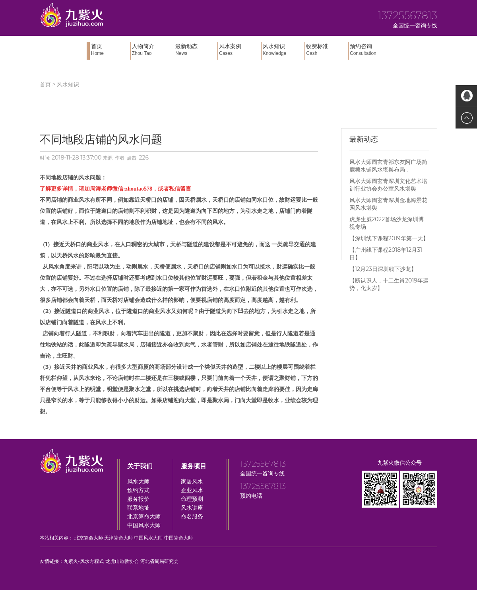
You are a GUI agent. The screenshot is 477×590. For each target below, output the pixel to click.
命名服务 (192, 516)
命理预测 (192, 498)
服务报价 (138, 498)
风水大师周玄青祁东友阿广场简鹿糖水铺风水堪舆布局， (388, 165)
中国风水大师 (144, 525)
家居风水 (192, 481)
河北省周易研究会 (159, 561)
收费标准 (326, 49)
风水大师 (138, 481)
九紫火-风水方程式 (84, 561)
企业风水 (192, 490)
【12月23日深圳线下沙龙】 (383, 269)
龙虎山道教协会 (122, 561)
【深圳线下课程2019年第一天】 (389, 238)
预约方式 (138, 490)
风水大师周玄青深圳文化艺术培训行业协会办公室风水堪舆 (388, 184)
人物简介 (152, 49)
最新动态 (195, 49)
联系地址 (138, 507)
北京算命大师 (144, 516)
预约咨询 (370, 49)
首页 (110, 49)
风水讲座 (192, 507)
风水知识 (283, 49)
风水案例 (239, 49)
